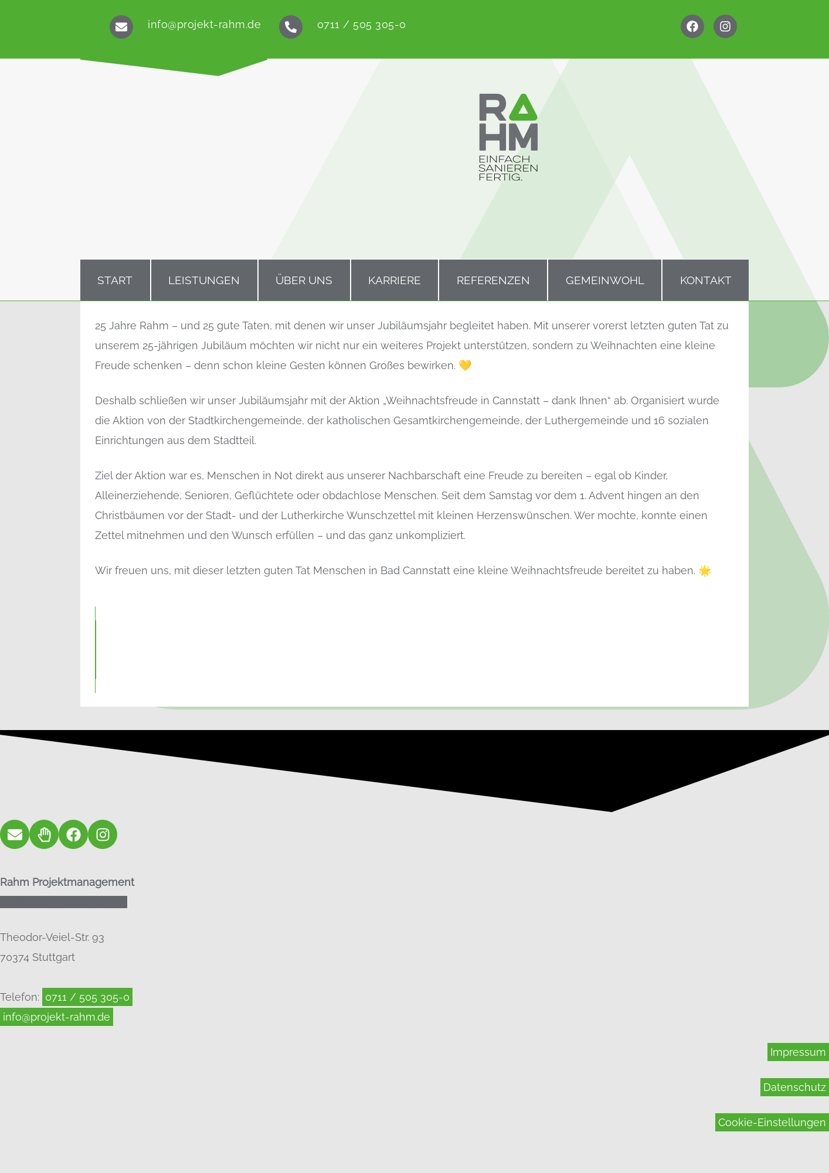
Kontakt (706, 280)
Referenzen (493, 280)
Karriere (394, 280)
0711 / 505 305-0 (361, 24)
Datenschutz (794, 1087)
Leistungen (204, 280)
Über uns (304, 280)
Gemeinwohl (605, 280)
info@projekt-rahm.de (204, 24)
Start (114, 280)
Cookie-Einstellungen (772, 1122)
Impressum (798, 1052)
